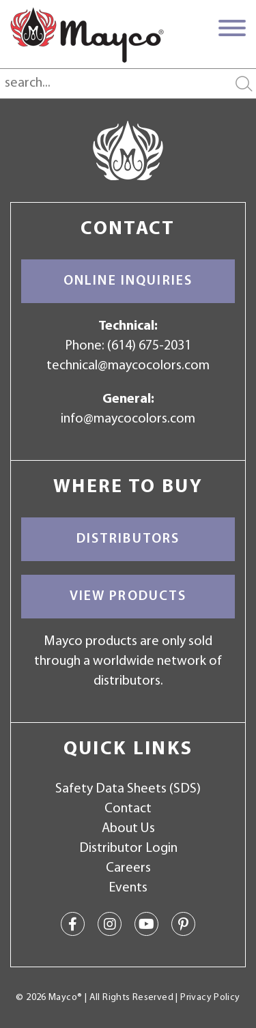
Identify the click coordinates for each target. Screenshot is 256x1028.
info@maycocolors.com (128, 419)
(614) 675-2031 (149, 346)
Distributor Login (128, 848)
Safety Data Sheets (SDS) (128, 789)
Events (128, 888)
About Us (128, 829)
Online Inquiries (128, 281)
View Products (128, 596)
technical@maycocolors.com (128, 366)
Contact (128, 809)
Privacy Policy (210, 998)
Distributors (128, 539)
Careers (128, 868)
